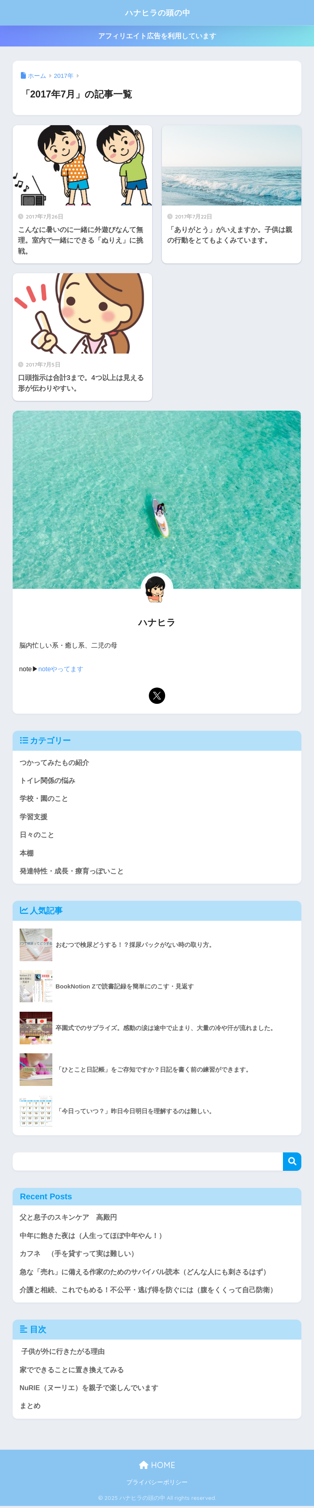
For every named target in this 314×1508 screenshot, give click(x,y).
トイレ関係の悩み (47, 781)
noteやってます (61, 669)
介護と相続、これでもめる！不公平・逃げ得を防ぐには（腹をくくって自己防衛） (148, 1291)
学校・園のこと (44, 799)
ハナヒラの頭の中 (157, 12)
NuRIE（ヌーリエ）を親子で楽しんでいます (89, 1389)
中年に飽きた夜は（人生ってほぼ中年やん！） (93, 1236)
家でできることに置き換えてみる (72, 1371)
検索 (292, 1162)
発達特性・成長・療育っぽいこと (72, 872)
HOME (157, 1467)
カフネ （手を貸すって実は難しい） (79, 1254)
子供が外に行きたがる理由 (62, 1353)
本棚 (27, 853)
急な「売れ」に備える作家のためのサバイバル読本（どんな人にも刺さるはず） (145, 1273)
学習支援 (33, 817)
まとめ (30, 1407)
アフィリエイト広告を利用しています (157, 36)
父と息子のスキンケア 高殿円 (68, 1218)
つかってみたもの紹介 (54, 762)
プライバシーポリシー (157, 1484)
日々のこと (37, 835)
